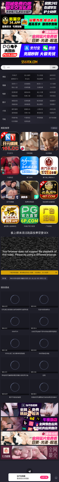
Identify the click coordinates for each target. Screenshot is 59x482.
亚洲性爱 (15, 92)
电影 (4, 94)
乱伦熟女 (40, 96)
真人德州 (27, 75)
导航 (4, 119)
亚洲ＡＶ (15, 84)
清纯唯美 (27, 104)
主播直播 (40, 87)
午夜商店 (27, 118)
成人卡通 (40, 92)
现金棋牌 (40, 79)
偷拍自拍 (27, 92)
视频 (4, 85)
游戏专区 (53, 75)
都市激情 (15, 109)
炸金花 (27, 79)
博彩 (4, 77)
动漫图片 (53, 101)
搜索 (53, 67)
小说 (4, 111)
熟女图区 (40, 104)
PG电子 (14, 75)
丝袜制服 (27, 87)
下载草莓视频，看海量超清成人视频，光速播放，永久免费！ (33, 272)
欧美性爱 (53, 92)
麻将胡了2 (14, 79)
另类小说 (27, 113)
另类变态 (53, 96)
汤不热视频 (52, 118)
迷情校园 (15, 113)
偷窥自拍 (15, 101)
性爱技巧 (53, 113)
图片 (4, 102)
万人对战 (40, 75)
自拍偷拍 (27, 84)
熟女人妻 (15, 87)
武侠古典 (53, 109)
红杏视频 (15, 121)
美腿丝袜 (15, 104)
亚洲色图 (27, 101)
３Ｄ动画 (53, 84)
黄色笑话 (40, 113)
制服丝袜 (15, 96)
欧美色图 (40, 101)
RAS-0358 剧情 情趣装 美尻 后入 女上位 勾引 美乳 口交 (28, 278)
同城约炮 (15, 118)
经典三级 (27, 96)
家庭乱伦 (27, 109)
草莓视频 (40, 118)
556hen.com (29, 62)
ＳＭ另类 (53, 87)
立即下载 (44, 477)
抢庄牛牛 (53, 79)
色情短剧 (27, 121)
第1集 (4, 278)
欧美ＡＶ (40, 84)
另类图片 (53, 104)
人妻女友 (40, 109)
